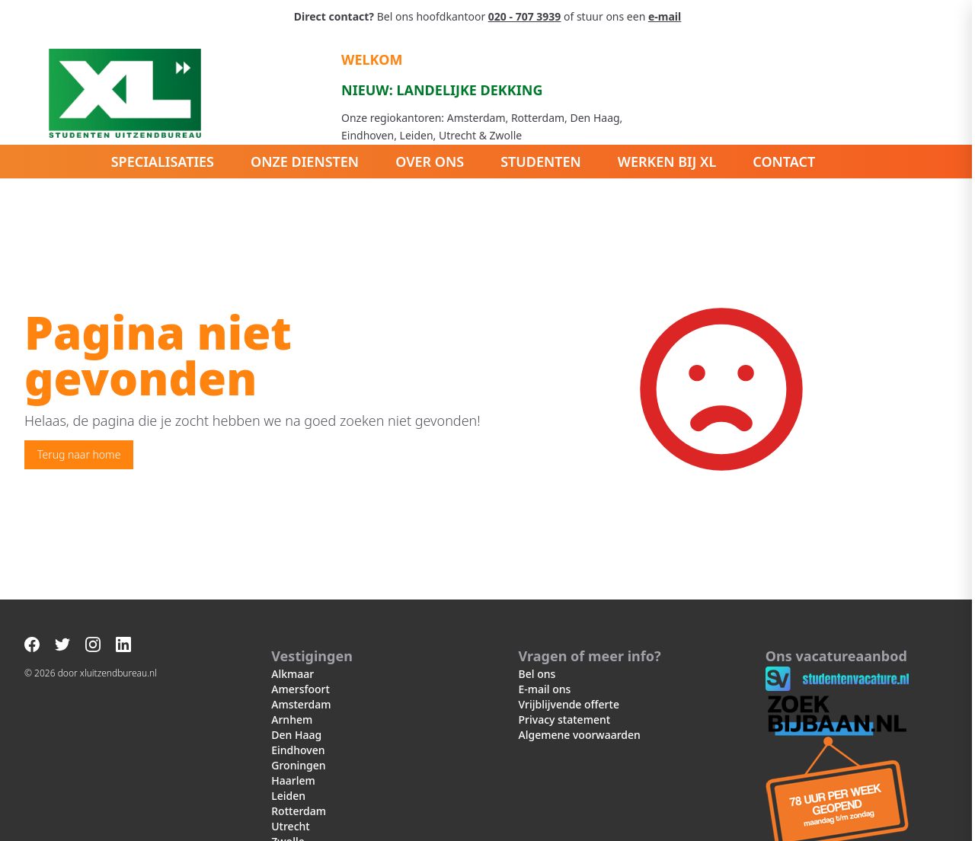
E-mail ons (545, 689)
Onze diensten (305, 161)
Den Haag (296, 734)
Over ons (429, 161)
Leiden (288, 795)
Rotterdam (298, 811)
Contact (784, 161)
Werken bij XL (667, 161)
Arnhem (291, 719)
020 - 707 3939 (524, 16)
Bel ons (537, 674)
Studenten (540, 161)
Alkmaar (292, 674)
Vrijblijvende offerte (569, 704)
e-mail (664, 16)
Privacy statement (565, 719)
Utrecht (290, 826)
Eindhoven (297, 750)
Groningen (298, 765)
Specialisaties (162, 161)
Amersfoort (300, 689)
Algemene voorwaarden (580, 734)
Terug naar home (78, 454)
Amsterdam (301, 704)
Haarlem (293, 780)
